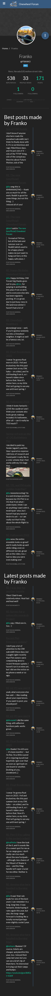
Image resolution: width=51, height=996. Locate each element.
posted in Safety (13, 605)
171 (40, 78)
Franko (39, 151)
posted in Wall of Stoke (15, 427)
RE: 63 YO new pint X (18, 688)
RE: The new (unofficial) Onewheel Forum (16, 179)
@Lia (18, 284)
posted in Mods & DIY (14, 479)
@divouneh (11, 720)
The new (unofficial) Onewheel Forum (16, 231)
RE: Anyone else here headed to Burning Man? (18, 888)
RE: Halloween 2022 (17, 401)
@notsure (10, 946)
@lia (8, 186)
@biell (9, 228)
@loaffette (11, 842)
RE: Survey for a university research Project (17, 615)
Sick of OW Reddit (16, 129)
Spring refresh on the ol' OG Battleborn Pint (18, 437)
